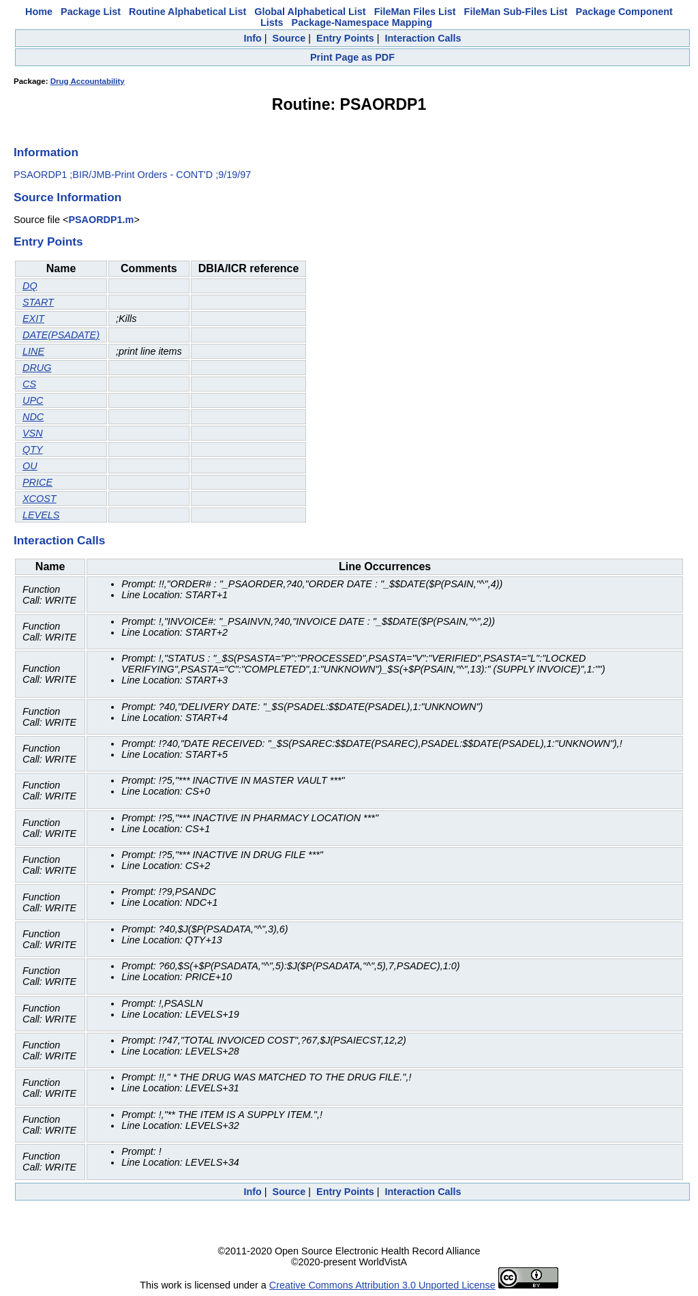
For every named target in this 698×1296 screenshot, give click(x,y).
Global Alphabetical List (309, 11)
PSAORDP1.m (101, 219)
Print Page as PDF (352, 57)
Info (252, 38)
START (38, 302)
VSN (32, 433)
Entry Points (345, 38)
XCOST (39, 498)
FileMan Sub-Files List (516, 11)
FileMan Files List (415, 11)
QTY (32, 449)
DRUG (36, 367)
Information (46, 152)
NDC (33, 416)
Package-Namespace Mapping (362, 22)
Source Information (67, 197)
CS (29, 384)
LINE (33, 351)
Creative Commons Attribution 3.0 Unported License (382, 1285)
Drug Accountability (87, 81)
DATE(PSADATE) (61, 334)
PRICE (37, 482)
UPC (32, 400)
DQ (29, 285)
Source (289, 38)
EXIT (33, 318)
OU (29, 465)
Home (38, 11)
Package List (91, 11)
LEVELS (40, 515)
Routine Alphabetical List (187, 11)
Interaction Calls (423, 38)
